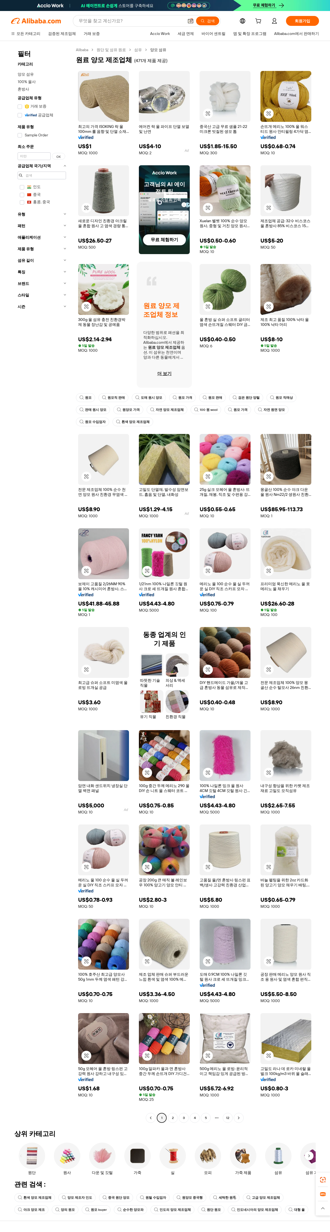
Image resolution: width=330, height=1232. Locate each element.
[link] (323, 1180)
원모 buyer (96, 1210)
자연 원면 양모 (271, 410)
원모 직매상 (281, 397)
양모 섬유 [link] (158, 50)
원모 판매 (212, 397)
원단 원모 (211, 1210)
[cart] (259, 22)
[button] (190, 21)
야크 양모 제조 (31, 1210)
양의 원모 (65, 1210)
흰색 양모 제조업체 (133, 422)
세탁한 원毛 (224, 1197)
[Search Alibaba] (131, 21)
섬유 (138, 50)
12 (227, 1118)
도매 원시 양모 (148, 397)
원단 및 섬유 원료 (111, 50)
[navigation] (41, 584)
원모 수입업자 (92, 422)
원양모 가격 (128, 410)
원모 (85, 397)
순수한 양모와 (130, 1210)
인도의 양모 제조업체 (172, 1210)
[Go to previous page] (151, 1118)
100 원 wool (206, 410)
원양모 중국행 (190, 1197)
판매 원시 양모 (92, 410)
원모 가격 (182, 397)
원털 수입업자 (153, 1197)
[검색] (207, 20)
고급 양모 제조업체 (263, 1197)
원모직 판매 (113, 397)
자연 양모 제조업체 (167, 410)
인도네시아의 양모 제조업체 (254, 1210)
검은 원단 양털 (246, 397)
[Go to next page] (239, 1118)
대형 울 (296, 1210)
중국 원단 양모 (116, 1197)
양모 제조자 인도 (77, 1197)
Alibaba (82, 50)
